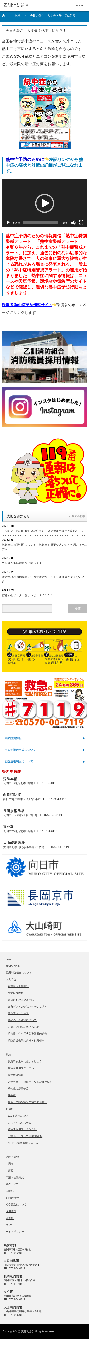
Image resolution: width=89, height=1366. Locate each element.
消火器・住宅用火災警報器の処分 (27, 1033)
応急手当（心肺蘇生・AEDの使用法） (30, 1081)
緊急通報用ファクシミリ (22, 1129)
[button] (44, 203)
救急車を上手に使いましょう (25, 1061)
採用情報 (11, 1211)
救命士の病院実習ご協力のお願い (27, 1102)
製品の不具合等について (22, 1020)
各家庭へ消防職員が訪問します (22, 563)
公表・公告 (12, 1184)
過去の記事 (78, 516)
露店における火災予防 (21, 999)
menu (79, 5)
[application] (44, 203)
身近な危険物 (15, 992)
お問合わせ (12, 1197)
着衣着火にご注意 (18, 1013)
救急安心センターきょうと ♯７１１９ (27, 595)
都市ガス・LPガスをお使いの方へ (27, 1006)
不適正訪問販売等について (23, 1027)
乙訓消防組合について (19, 972)
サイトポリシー (15, 1231)
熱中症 (12, 1095)
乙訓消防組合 (26, 1331)
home (9, 959)
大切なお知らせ (15, 965)
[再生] (8, 222)
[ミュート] (73, 222)
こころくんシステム (19, 1122)
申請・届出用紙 (15, 1177)
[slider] (40, 222)
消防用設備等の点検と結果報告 (26, 1040)
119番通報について (19, 1115)
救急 (8, 1054)
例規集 (10, 1218)
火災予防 (11, 979)
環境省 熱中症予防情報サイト (27, 305)
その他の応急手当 (18, 1088)
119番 (9, 1108)
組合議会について (16, 1204)
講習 (10, 1170)
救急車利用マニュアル (21, 1068)
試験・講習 (12, 1156)
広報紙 (10, 1190)
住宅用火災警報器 (18, 986)
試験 (10, 1163)
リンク (10, 1224)
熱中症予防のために (25, 159)
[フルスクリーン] (81, 222)
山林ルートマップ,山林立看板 (25, 1136)
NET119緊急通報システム (23, 1143)
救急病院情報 (15, 1075)
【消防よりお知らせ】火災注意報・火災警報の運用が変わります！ (44, 531)
